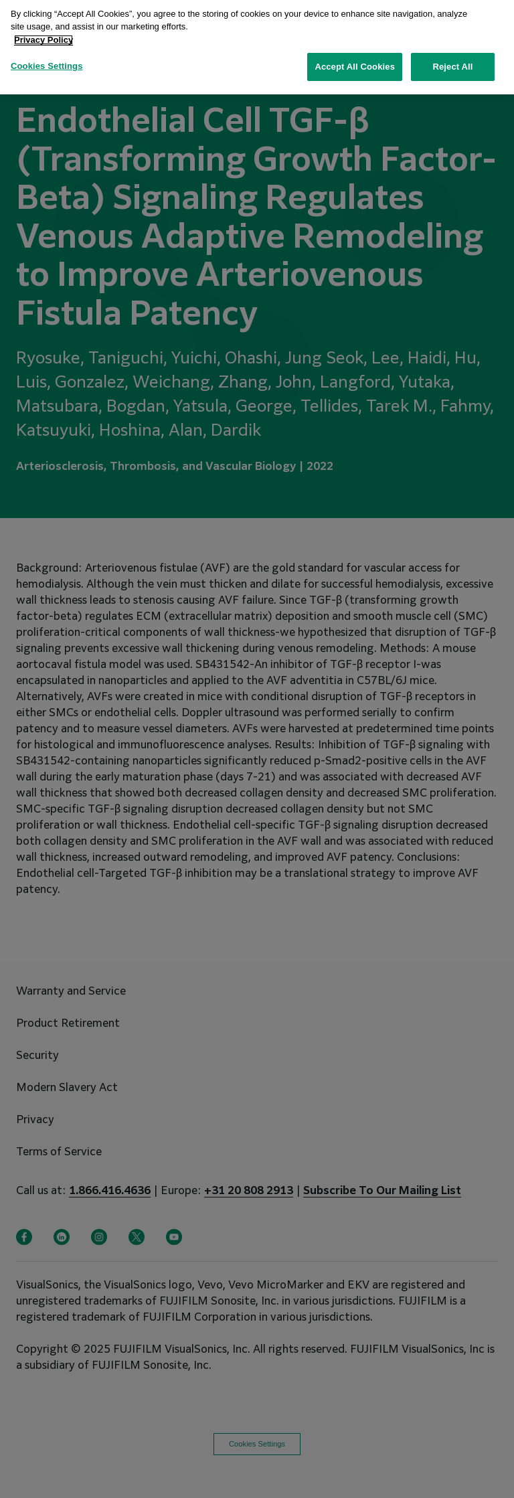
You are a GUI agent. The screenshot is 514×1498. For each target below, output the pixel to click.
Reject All (452, 60)
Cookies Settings (47, 59)
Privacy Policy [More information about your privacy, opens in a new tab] (43, 32)
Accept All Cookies (355, 60)
